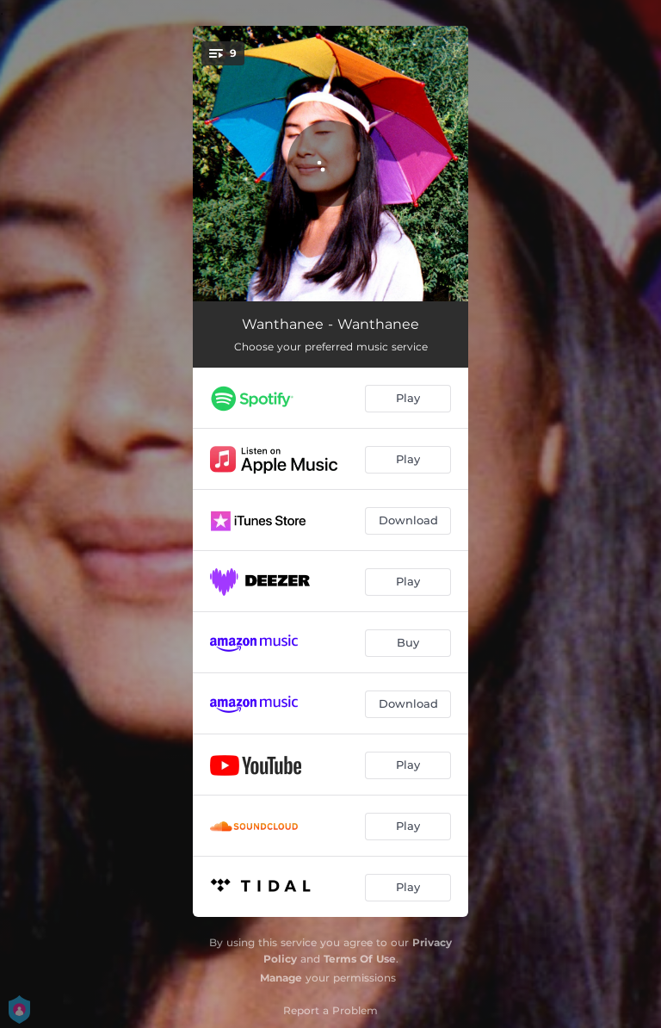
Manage (281, 977)
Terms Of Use (360, 958)
